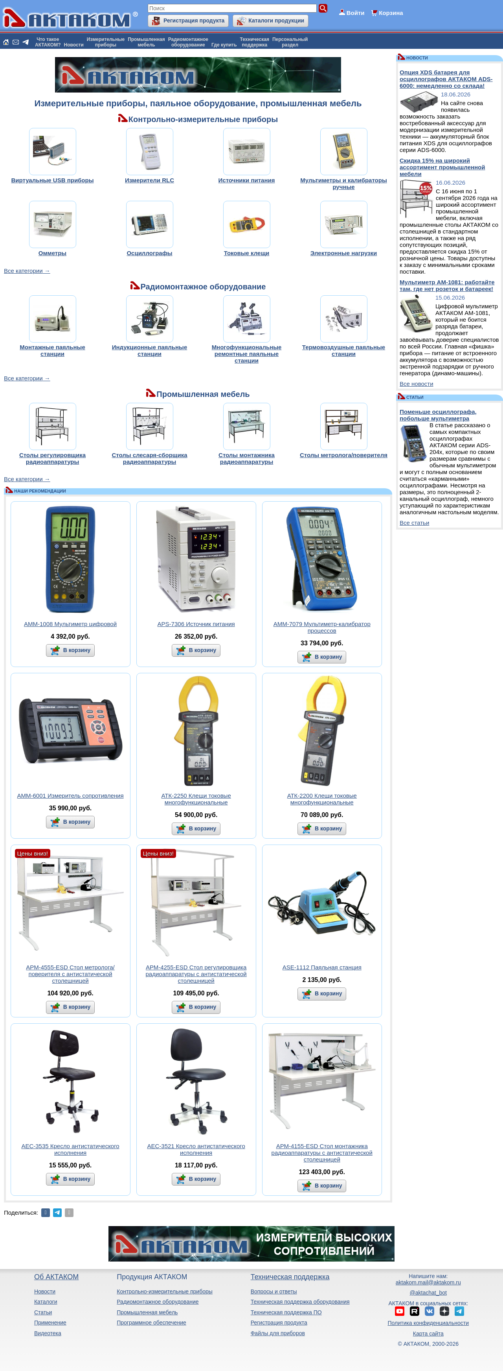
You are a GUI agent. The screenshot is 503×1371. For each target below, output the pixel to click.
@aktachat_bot (428, 1292)
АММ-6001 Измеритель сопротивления (70, 795)
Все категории (23, 270)
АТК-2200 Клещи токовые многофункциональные (322, 799)
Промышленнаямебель (146, 42)
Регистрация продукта (193, 20)
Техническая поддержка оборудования (300, 1302)
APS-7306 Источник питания (196, 624)
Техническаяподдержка (254, 42)
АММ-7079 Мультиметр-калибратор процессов (322, 627)
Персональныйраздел (290, 42)
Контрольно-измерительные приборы (165, 1291)
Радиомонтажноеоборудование (188, 42)
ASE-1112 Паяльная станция (322, 967)
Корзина (391, 12)
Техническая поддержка (290, 1277)
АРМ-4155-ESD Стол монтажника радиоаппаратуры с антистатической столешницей (322, 1153)
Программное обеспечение (151, 1322)
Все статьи (414, 522)
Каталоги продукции (276, 20)
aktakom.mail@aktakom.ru (428, 1282)
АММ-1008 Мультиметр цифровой (70, 624)
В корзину (76, 650)
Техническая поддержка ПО (286, 1312)
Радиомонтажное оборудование (157, 1302)
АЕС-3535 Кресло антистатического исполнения (70, 1149)
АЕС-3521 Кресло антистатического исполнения (196, 1149)
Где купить (224, 45)
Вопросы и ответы (274, 1291)
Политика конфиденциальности (428, 1323)
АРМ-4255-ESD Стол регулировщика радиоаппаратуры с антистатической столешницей (196, 974)
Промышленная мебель (147, 1312)
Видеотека (47, 1333)
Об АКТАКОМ (56, 1277)
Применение (50, 1322)
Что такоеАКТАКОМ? (48, 42)
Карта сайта (428, 1333)
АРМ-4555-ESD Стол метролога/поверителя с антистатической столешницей (70, 974)
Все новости (416, 383)
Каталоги (45, 1302)
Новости (74, 45)
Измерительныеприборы (106, 42)
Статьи (43, 1312)
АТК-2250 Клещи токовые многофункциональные (196, 799)
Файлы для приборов (278, 1333)
